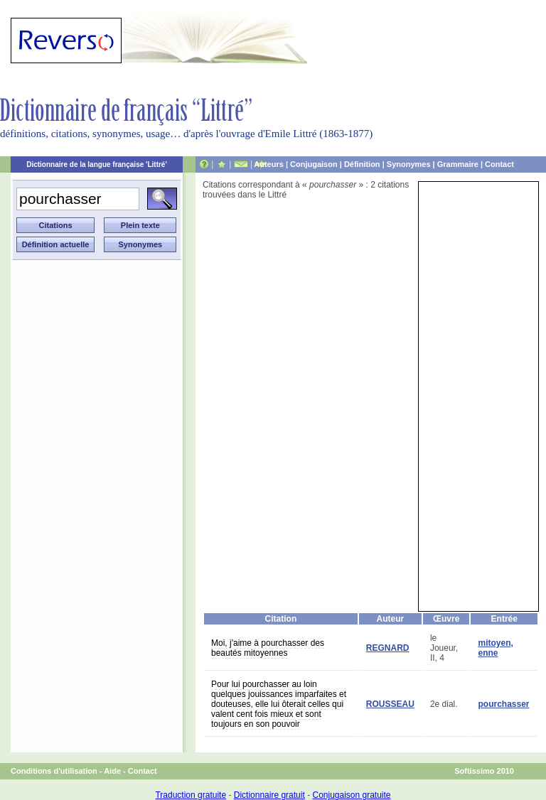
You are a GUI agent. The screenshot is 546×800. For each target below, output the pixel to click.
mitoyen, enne (495, 648)
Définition (362, 164)
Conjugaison (314, 164)
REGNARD (388, 648)
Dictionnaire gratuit (269, 795)
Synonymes (409, 164)
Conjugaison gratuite (351, 795)
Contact (499, 164)
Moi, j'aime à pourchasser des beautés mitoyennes (267, 648)
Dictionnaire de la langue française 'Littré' (96, 164)
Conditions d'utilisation (54, 771)
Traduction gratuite (190, 795)
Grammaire (457, 164)
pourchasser (503, 704)
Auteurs (269, 164)
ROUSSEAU (390, 704)
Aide (112, 771)
